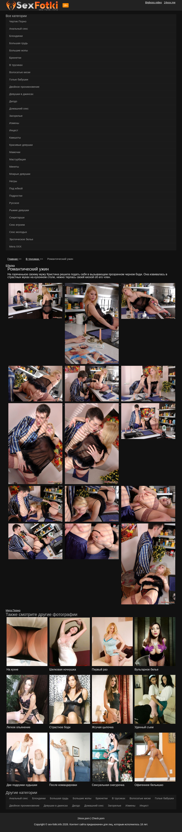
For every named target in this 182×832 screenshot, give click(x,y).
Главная (12, 258)
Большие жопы (18, 50)
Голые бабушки (18, 79)
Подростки (15, 195)
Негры (13, 181)
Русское (14, 202)
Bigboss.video (153, 2)
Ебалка (10, 265)
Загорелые (16, 115)
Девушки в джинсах (21, 93)
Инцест (13, 130)
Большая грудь (18, 43)
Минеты (14, 166)
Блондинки (16, 35)
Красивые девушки (21, 144)
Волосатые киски (19, 72)
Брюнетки (15, 57)
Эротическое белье (21, 239)
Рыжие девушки (19, 210)
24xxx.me (169, 2)
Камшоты (15, 137)
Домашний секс (19, 108)
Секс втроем (17, 224)
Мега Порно (13, 610)
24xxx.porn (83, 818)
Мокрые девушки (19, 173)
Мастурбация (17, 159)
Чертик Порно (17, 21)
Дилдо (13, 101)
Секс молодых (18, 231)
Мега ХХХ (15, 246)
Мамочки (14, 152)
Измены (14, 123)
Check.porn (98, 818)
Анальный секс (18, 28)
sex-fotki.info (55, 824)
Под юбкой (16, 188)
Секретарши (17, 217)
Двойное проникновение (24, 86)
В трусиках (16, 64)
